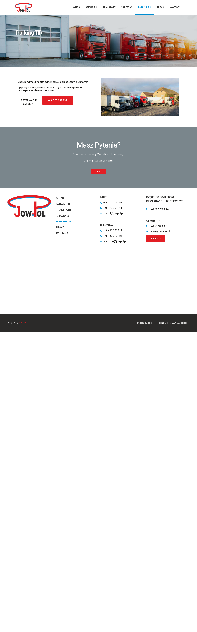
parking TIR (144, 7)
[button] (57, 100)
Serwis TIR (91, 7)
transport (109, 7)
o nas (76, 7)
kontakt (174, 7)
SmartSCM (23, 322)
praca (160, 7)
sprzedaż (126, 7)
